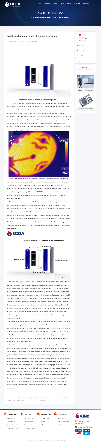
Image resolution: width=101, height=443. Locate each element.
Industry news (45, 425)
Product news (45, 421)
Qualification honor (29, 428)
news (62, 4)
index (39, 4)
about (55, 4)
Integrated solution (82, 61)
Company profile (29, 418)
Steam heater (81, 51)
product (47, 4)
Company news (45, 418)
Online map (61, 425)
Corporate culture (29, 421)
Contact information (63, 421)
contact (86, 4)
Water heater (80, 46)
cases (69, 4)
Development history (30, 425)
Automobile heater (82, 56)
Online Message (62, 418)
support (77, 4)
